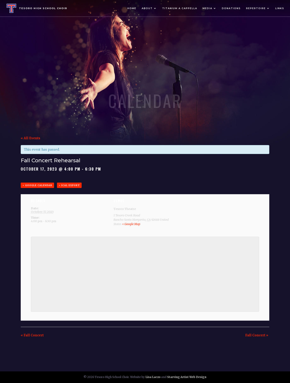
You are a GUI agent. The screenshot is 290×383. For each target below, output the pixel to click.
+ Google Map (131, 224)
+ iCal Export (69, 185)
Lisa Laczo (153, 377)
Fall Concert (32, 335)
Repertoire (256, 8)
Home (131, 8)
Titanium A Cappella (179, 8)
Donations (231, 8)
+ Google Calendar (37, 185)
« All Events (30, 138)
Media (207, 8)
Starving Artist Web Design (186, 377)
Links (279, 8)
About (147, 8)
